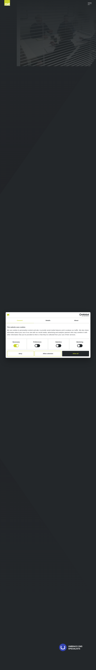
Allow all (75, 353)
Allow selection (48, 353)
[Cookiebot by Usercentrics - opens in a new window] (81, 315)
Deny (20, 353)
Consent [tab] (20, 320)
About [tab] (76, 320)
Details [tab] (48, 320)
